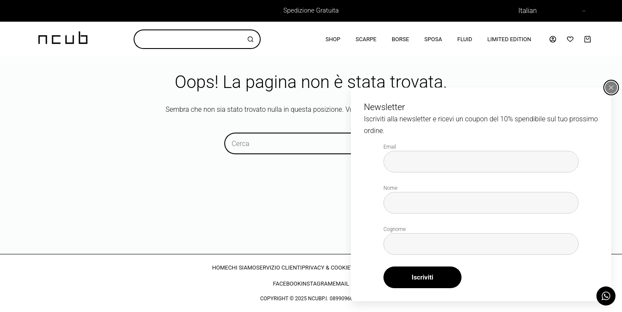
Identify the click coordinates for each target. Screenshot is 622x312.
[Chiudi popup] (611, 87)
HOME (220, 267)
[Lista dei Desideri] (570, 39)
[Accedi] (553, 39)
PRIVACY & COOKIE (326, 267)
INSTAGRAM (317, 283)
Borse (400, 39)
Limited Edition (509, 39)
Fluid (464, 39)
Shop (333, 39)
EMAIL (341, 283)
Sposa (433, 39)
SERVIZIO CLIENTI (279, 267)
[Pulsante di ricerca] (251, 39)
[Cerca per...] (187, 39)
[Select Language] (551, 11)
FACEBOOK (287, 283)
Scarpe (366, 39)
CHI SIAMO (242, 267)
